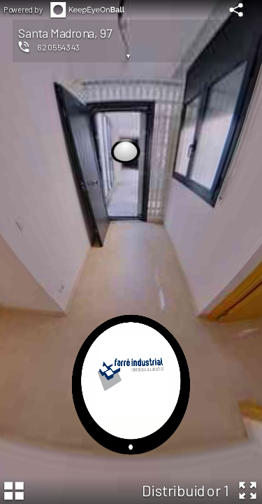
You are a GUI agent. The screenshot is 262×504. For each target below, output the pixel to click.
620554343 (58, 47)
